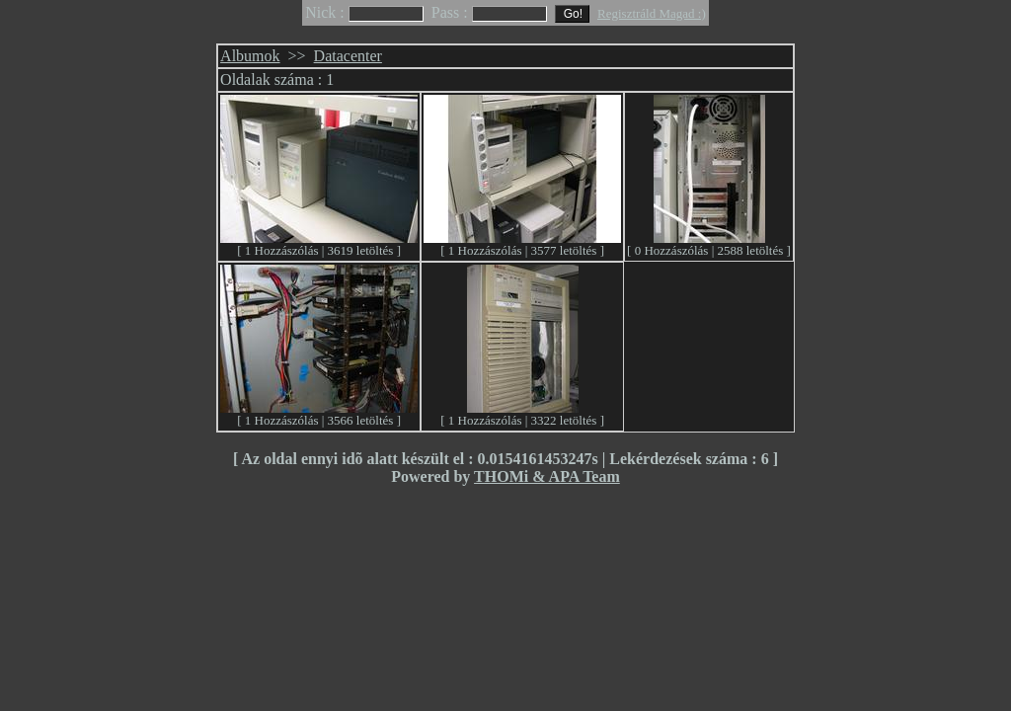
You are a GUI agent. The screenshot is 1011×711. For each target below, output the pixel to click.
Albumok (249, 55)
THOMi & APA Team (547, 476)
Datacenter (348, 55)
